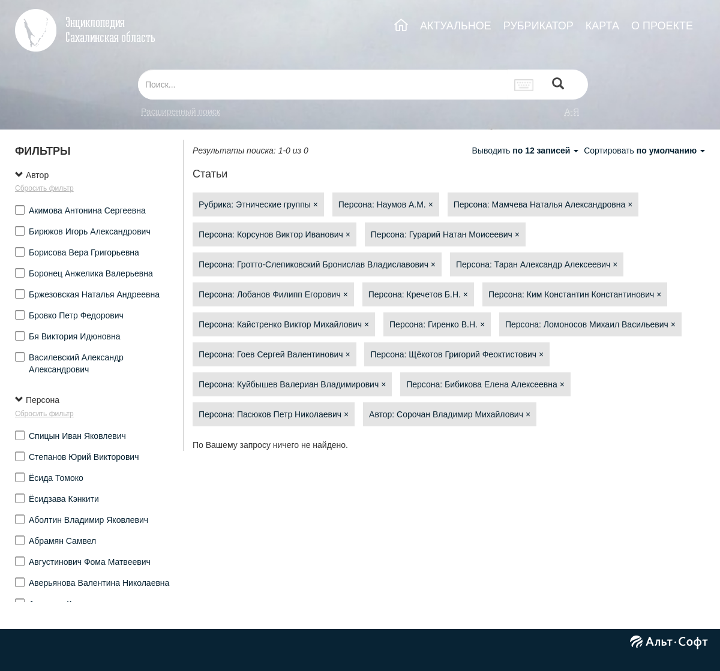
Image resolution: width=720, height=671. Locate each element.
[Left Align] (558, 85)
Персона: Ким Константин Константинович (575, 294)
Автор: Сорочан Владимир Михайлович (449, 414)
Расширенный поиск (180, 111)
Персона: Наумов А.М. (385, 204)
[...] (323, 85)
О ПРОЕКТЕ (662, 26)
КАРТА (602, 26)
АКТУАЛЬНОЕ (455, 26)
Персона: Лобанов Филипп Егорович (273, 294)
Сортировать (644, 150)
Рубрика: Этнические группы (258, 204)
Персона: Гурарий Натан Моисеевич (445, 234)
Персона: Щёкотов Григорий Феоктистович (457, 354)
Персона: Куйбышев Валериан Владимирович (292, 384)
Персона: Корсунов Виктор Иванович (274, 234)
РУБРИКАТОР (538, 26)
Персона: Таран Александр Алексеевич (537, 264)
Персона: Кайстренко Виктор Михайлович (284, 324)
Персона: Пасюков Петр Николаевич (274, 414)
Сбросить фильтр (44, 188)
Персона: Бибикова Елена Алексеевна (485, 384)
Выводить (526, 150)
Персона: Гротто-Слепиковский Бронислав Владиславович (317, 264)
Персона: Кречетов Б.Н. (418, 294)
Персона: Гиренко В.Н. (437, 324)
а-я (572, 111)
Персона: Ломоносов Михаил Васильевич (590, 324)
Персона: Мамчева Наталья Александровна (543, 204)
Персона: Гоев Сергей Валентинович (274, 354)
